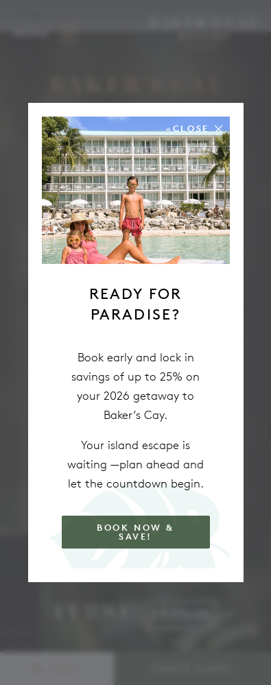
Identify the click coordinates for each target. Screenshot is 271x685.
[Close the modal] (198, 128)
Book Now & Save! (135, 532)
